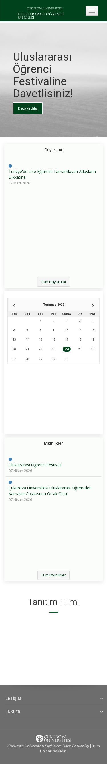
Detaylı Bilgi (28, 108)
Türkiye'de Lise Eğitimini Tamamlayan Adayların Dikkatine (52, 174)
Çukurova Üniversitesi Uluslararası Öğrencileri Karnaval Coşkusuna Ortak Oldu (50, 490)
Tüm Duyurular (53, 281)
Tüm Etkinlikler (53, 575)
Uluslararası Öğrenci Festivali (35, 465)
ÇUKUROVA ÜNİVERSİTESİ (45, 8)
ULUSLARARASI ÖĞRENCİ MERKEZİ (41, 16)
